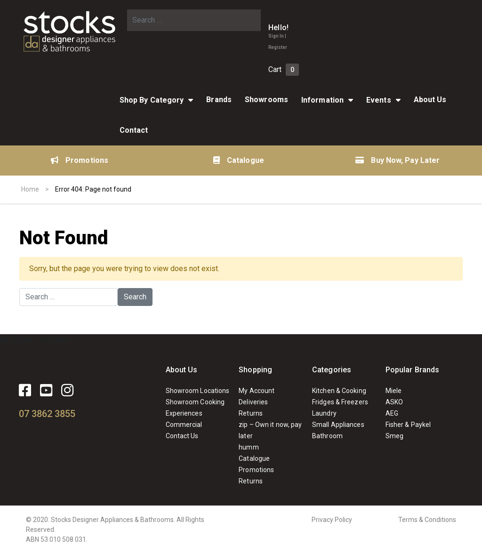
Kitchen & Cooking (339, 390)
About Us (430, 99)
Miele (394, 390)
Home (30, 189)
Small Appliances (338, 424)
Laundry (324, 413)
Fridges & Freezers (340, 402)
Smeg (394, 436)
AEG (392, 413)
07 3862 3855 (47, 413)
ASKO (394, 402)
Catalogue (238, 160)
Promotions (79, 160)
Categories (331, 369)
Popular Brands (412, 369)
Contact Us (182, 436)
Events (378, 100)
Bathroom (327, 436)
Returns (251, 413)
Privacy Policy (332, 519)
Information (322, 100)
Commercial (184, 424)
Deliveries (253, 402)
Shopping (255, 369)
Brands (219, 99)
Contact (134, 130)
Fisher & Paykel (408, 424)
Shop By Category (152, 100)
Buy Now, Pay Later (397, 160)
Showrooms (266, 99)
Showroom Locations (198, 390)
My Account (256, 390)
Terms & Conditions (427, 519)
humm (248, 447)
